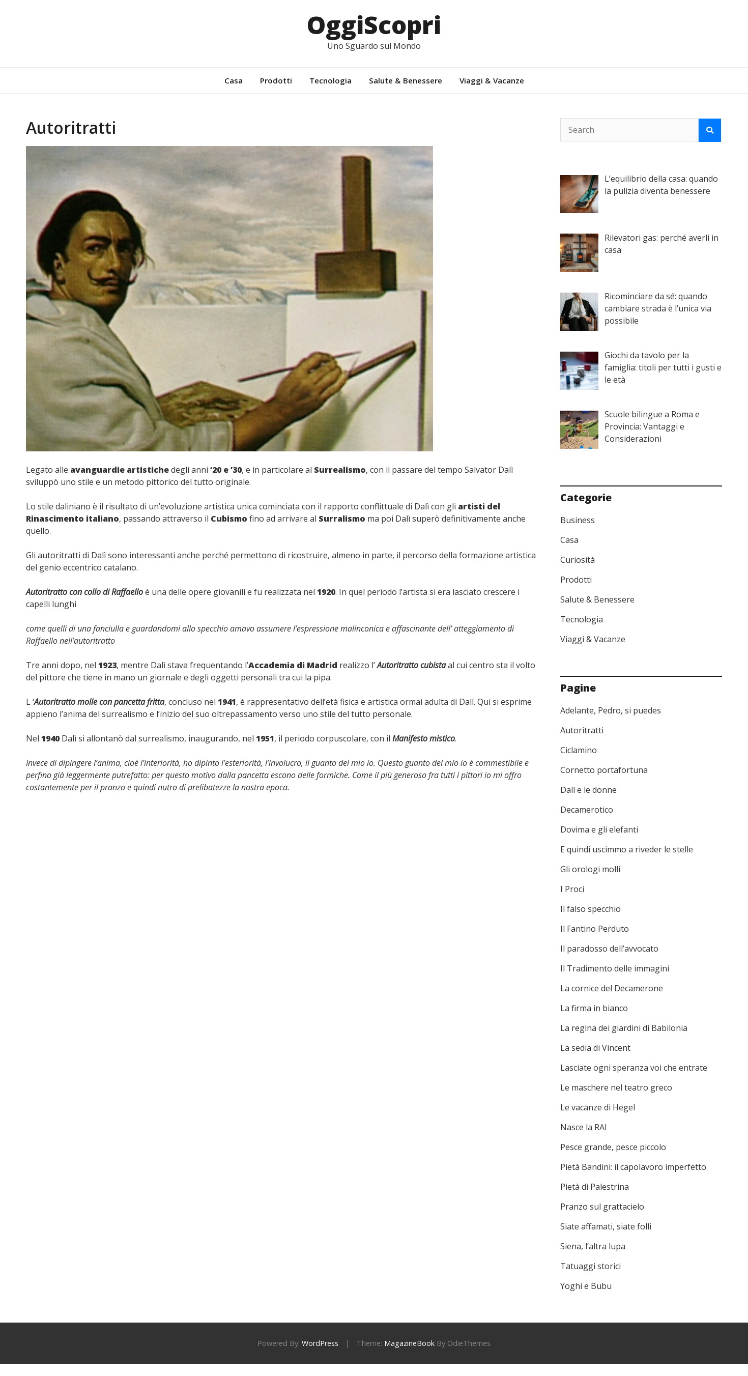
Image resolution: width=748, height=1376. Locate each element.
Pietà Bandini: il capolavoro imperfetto (633, 1166)
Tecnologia (330, 80)
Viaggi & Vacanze (491, 80)
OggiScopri (374, 24)
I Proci (572, 889)
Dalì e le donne (588, 789)
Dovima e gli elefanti (599, 829)
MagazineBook (409, 1343)
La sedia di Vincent (595, 1047)
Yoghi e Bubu (586, 1286)
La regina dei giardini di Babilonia (623, 1028)
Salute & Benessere (405, 80)
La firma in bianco (594, 1008)
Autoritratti (581, 730)
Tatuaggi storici (590, 1266)
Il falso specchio (590, 908)
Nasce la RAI (583, 1127)
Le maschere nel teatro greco (616, 1087)
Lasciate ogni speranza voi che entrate (633, 1067)
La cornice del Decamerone (611, 988)
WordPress (320, 1343)
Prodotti (276, 80)
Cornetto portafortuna (604, 770)
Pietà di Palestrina (594, 1186)
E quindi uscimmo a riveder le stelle (626, 849)
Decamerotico (586, 809)
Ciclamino (578, 750)
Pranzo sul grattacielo (602, 1206)
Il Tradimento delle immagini (614, 968)
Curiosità (577, 559)
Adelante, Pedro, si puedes (610, 710)
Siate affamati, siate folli (605, 1226)
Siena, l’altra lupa (592, 1246)
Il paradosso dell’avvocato (609, 948)
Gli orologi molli (590, 869)
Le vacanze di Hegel (597, 1107)
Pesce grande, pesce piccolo (613, 1147)
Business (577, 520)
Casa (233, 80)
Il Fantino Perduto (594, 928)
